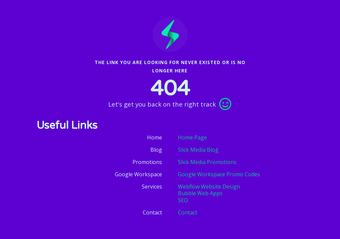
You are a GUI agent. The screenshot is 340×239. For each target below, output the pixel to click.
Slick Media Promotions (207, 162)
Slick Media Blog (198, 149)
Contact (187, 212)
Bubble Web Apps (200, 193)
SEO (183, 200)
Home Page (192, 137)
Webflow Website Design (209, 186)
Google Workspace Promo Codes (219, 174)
